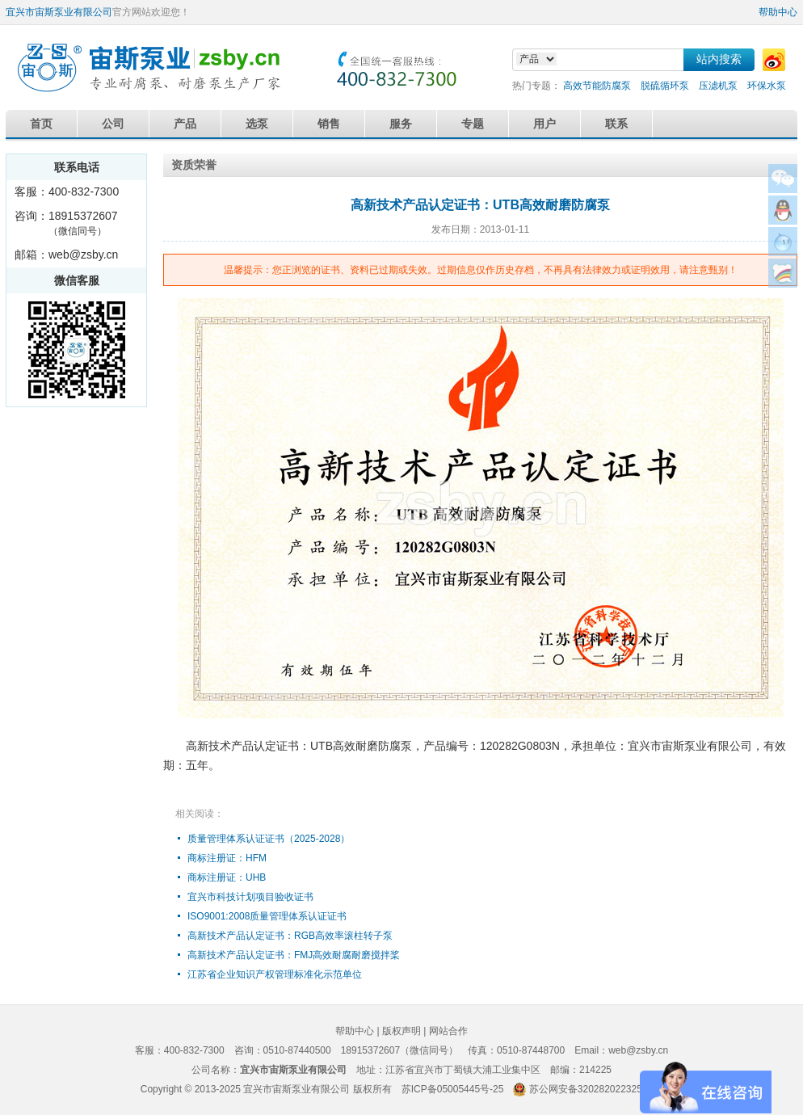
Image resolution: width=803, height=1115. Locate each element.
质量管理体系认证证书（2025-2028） (268, 838)
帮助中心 (778, 12)
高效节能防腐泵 (597, 85)
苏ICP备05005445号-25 (453, 1089)
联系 (616, 123)
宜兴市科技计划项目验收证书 (250, 897)
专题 (472, 123)
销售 (328, 123)
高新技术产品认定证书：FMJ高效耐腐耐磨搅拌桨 (293, 955)
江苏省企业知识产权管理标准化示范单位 (274, 974)
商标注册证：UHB (226, 877)
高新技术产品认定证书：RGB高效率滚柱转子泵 (290, 935)
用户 (544, 123)
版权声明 (401, 1031)
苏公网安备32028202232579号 (595, 1089)
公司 (113, 123)
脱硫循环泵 (665, 85)
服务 (400, 123)
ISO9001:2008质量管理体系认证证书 (267, 916)
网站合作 (448, 1031)
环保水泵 (766, 85)
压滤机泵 (718, 85)
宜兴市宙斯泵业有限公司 (59, 12)
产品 (185, 123)
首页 (41, 123)
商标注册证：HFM (227, 858)
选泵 (257, 123)
